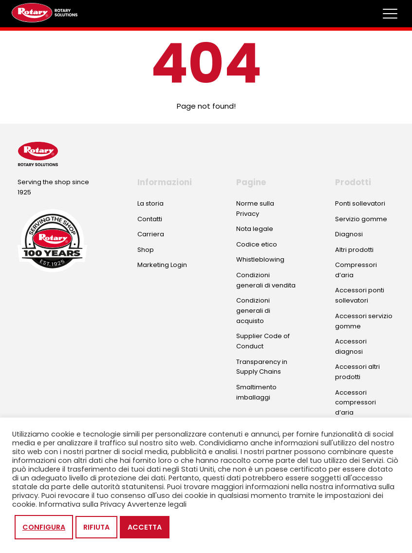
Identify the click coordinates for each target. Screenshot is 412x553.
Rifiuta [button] (96, 527)
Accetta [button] (145, 527)
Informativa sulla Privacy (82, 504)
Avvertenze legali (157, 504)
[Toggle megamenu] (390, 13)
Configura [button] (43, 527)
